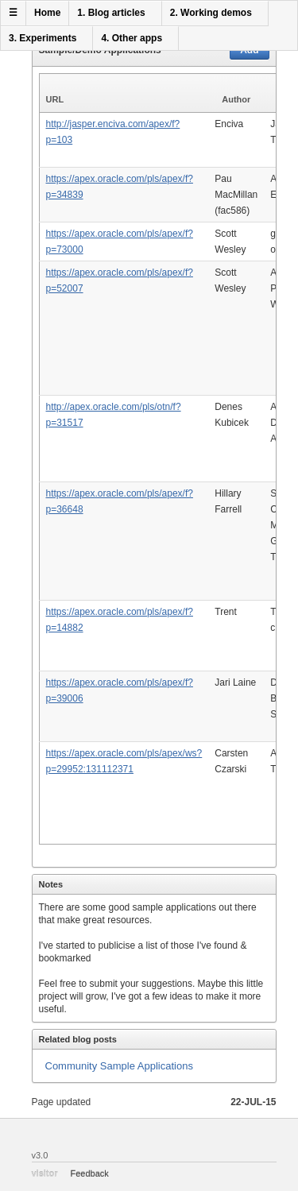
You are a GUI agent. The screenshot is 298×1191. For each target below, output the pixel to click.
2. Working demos (211, 12)
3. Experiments (42, 38)
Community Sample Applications (119, 1066)
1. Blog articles (111, 12)
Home (47, 12)
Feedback (90, 1173)
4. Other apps (131, 38)
